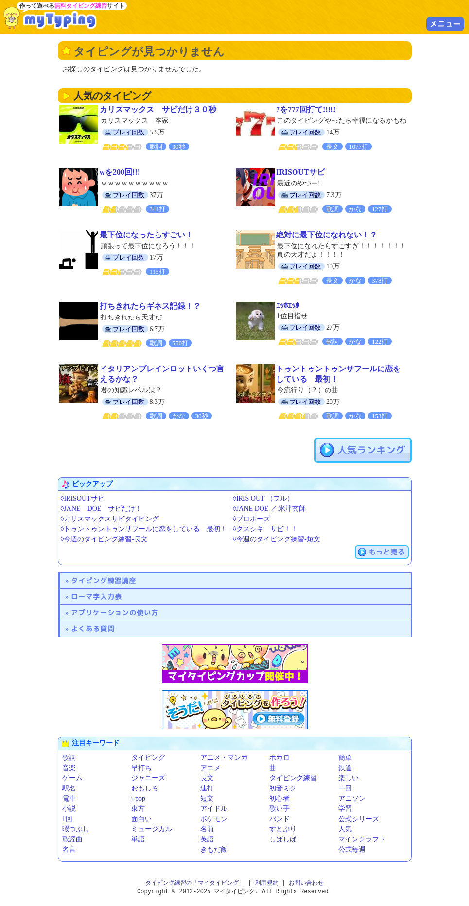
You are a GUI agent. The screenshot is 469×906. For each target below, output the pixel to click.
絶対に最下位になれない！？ (326, 235)
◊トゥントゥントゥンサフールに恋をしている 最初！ (144, 529)
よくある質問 (93, 628)
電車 (69, 798)
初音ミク (282, 788)
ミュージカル (151, 829)
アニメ (210, 768)
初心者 (279, 798)
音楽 (69, 768)
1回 (67, 818)
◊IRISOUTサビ (82, 498)
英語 (207, 839)
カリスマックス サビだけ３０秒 (158, 109)
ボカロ (279, 757)
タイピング (148, 757)
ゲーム (72, 778)
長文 (207, 778)
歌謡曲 (72, 839)
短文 (207, 798)
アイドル (213, 808)
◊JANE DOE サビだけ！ (101, 508)
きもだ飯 (213, 849)
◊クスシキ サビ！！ (265, 529)
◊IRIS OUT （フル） (263, 498)
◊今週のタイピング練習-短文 (276, 539)
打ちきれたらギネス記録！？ (150, 306)
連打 (207, 788)
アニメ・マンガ (224, 757)
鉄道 (345, 768)
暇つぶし (75, 829)
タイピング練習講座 (103, 580)
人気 (345, 829)
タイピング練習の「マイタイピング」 (194, 883)
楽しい (348, 778)
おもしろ (144, 788)
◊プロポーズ (251, 518)
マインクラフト (362, 839)
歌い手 (279, 808)
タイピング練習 (293, 778)
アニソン (351, 798)
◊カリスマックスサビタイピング (110, 518)
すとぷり (282, 829)
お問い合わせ (306, 883)
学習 (345, 808)
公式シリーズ (358, 818)
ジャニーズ (148, 778)
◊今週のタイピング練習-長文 (104, 539)
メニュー (445, 23)
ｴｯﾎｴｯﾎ (287, 306)
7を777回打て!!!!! (306, 109)
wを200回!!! (120, 172)
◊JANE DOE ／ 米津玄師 (269, 508)
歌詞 (69, 757)
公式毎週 (351, 849)
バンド (279, 818)
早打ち (141, 768)
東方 (138, 808)
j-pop (138, 798)
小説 (69, 808)
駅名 (69, 788)
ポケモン (213, 818)
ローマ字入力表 (96, 596)
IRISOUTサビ (300, 172)
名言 (69, 849)
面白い (141, 818)
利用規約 (266, 883)
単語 (138, 839)
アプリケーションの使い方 (114, 612)
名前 (207, 829)
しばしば (282, 839)
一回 (345, 788)
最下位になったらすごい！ (146, 235)
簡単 (345, 757)
